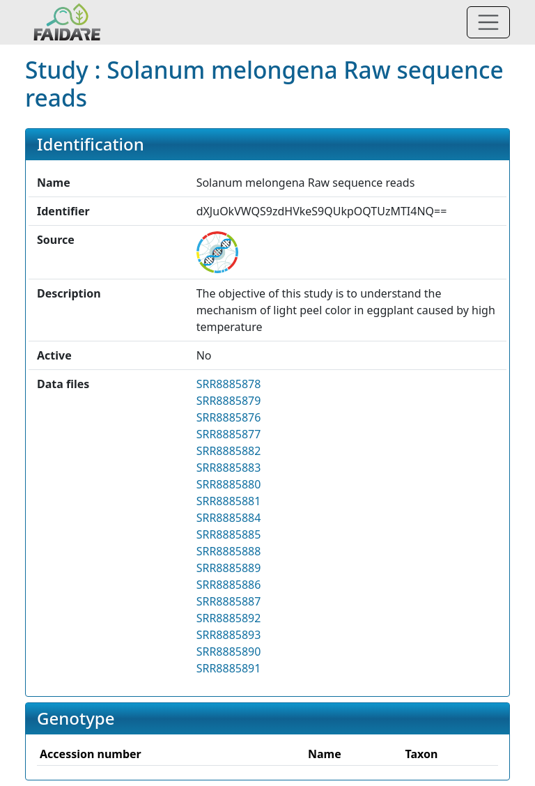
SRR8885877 (228, 434)
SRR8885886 (228, 584)
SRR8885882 (228, 450)
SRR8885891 (228, 668)
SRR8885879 (228, 400)
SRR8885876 (228, 417)
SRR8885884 (228, 517)
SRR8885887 (228, 601)
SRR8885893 (228, 634)
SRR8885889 (228, 568)
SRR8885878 (228, 384)
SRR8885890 (228, 651)
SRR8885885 (228, 534)
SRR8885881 (228, 501)
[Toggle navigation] (488, 22)
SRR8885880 (228, 484)
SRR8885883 (228, 467)
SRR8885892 (228, 618)
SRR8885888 (228, 551)
